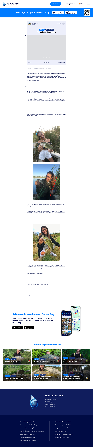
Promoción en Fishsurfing (28, 425)
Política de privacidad (27, 437)
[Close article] (63, 24)
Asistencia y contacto (27, 422)
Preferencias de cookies (28, 440)
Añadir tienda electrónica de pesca (32, 431)
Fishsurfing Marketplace (28, 428)
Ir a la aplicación (70, 4)
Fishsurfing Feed (60, 431)
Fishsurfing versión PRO (63, 425)
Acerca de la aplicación (63, 422)
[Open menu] (88, 3)
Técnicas (42, 29)
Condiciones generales (27, 434)
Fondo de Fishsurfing (62, 437)
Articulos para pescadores (64, 434)
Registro (55, 4)
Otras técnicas (49, 29)
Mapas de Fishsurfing (62, 428)
